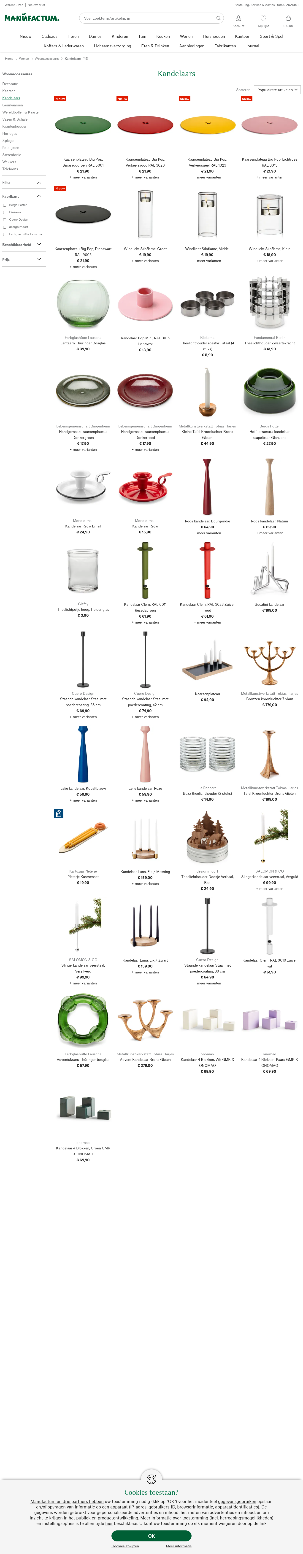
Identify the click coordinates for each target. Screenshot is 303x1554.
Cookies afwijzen (125, 1546)
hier (109, 1523)
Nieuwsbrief (36, 5)
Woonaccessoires (47, 58)
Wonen (24, 58)
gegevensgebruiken (237, 1501)
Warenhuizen (14, 5)
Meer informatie (179, 1546)
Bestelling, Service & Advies (267, 5)
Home (9, 58)
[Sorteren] (277, 89)
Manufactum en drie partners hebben (67, 1501)
